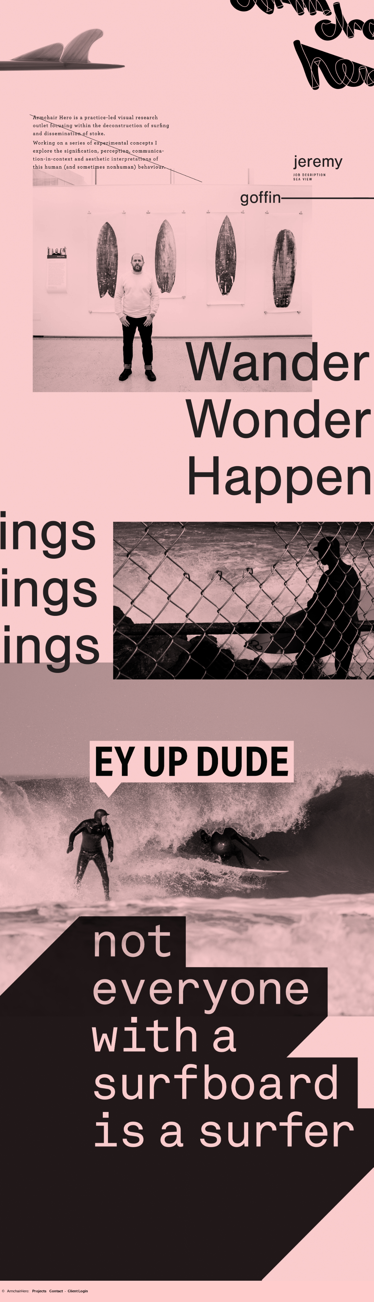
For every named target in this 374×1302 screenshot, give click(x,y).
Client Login (78, 1291)
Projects (39, 1291)
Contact (56, 1291)
